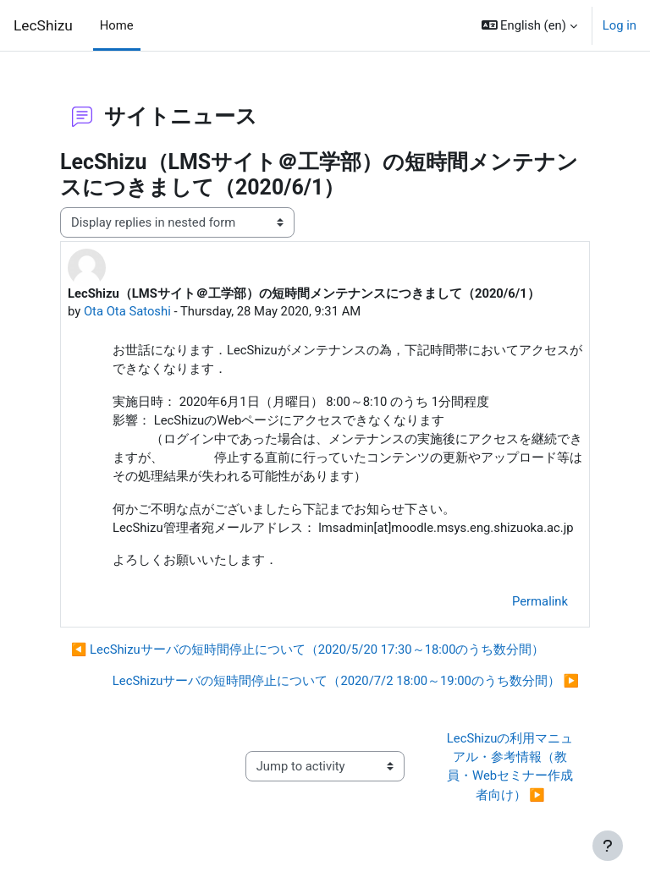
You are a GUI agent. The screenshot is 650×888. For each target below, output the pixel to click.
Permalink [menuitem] (540, 601)
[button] (529, 25)
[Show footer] (607, 845)
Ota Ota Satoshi (127, 311)
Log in (619, 25)
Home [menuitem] (117, 25)
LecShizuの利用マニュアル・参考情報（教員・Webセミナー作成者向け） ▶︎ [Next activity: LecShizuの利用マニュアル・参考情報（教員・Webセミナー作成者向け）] (510, 767)
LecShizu (43, 25)
